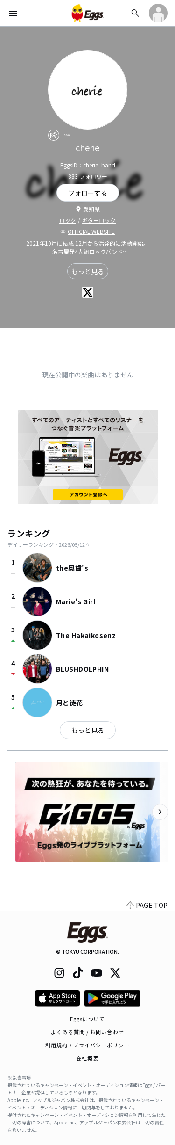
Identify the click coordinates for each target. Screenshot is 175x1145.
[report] (66, 135)
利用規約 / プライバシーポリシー (87, 1045)
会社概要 (87, 1058)
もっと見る (87, 271)
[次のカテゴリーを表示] (160, 812)
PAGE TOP (147, 905)
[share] (53, 135)
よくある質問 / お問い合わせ (87, 1032)
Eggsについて (87, 1018)
